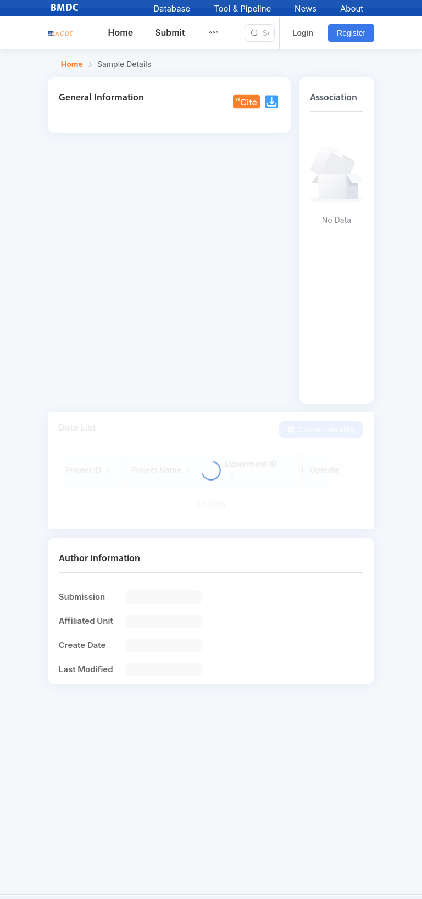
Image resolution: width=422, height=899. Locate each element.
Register (351, 33)
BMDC (65, 8)
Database (171, 8)
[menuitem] (220, 32)
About (351, 8)
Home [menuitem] (121, 32)
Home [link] (72, 64)
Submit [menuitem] (170, 32)
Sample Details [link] (124, 64)
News (305, 8)
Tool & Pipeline (242, 8)
